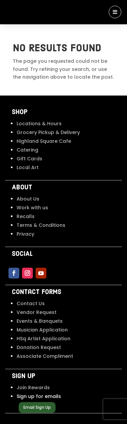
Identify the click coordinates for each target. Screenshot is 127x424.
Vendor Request (37, 312)
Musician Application (42, 329)
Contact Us (31, 303)
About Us (28, 198)
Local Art (28, 167)
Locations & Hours (39, 123)
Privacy (25, 234)
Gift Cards (29, 158)
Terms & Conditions (41, 225)
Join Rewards (33, 387)
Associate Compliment (45, 356)
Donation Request (39, 347)
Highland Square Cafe (44, 141)
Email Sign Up (37, 407)
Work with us (32, 207)
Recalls (26, 216)
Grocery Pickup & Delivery (48, 132)
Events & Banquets (40, 321)
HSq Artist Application (43, 338)
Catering (27, 150)
